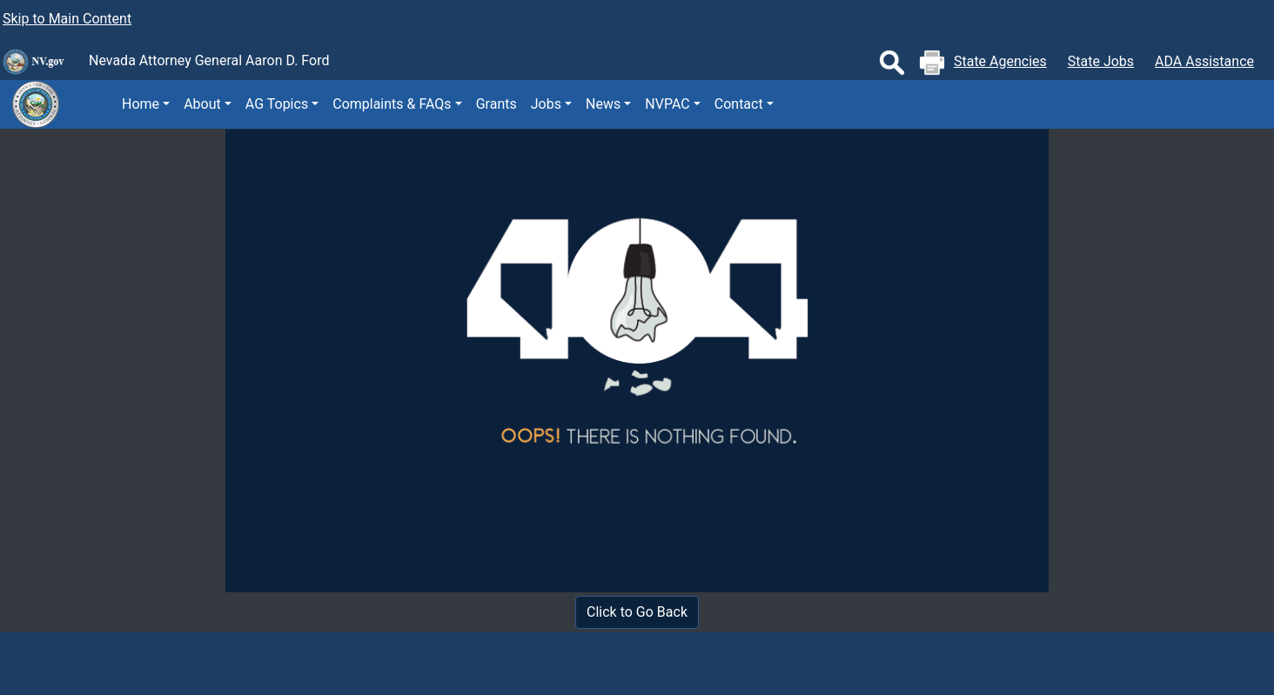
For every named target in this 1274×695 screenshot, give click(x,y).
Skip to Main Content (67, 18)
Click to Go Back (637, 612)
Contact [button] (738, 104)
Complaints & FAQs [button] (391, 104)
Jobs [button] (546, 104)
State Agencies (1000, 61)
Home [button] (140, 104)
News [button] (603, 104)
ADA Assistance (1204, 61)
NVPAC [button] (667, 104)
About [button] (202, 104)
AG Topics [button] (276, 104)
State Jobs (1101, 61)
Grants (496, 104)
